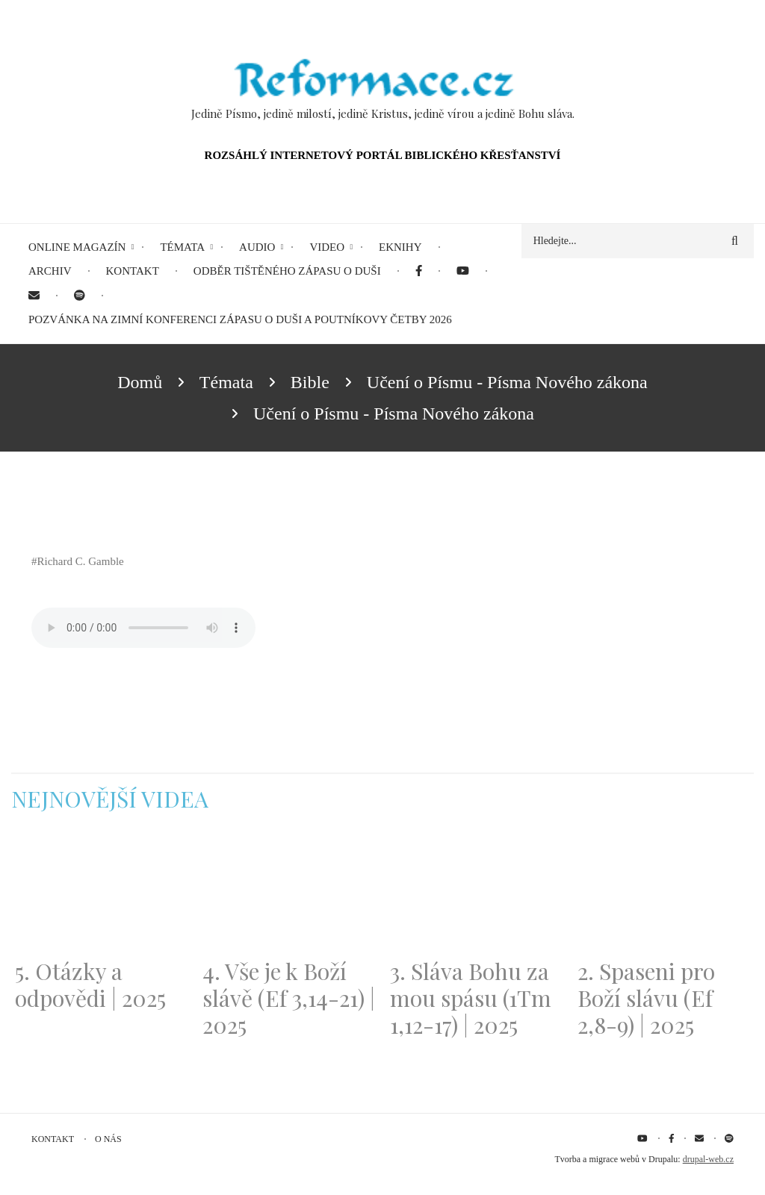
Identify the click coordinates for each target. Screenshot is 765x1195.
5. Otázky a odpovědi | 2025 (90, 984)
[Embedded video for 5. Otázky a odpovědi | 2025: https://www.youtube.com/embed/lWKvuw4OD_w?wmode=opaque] (101, 894)
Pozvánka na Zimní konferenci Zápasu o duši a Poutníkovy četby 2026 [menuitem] (240, 319)
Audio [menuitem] (257, 247)
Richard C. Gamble (80, 561)
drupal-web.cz (708, 1159)
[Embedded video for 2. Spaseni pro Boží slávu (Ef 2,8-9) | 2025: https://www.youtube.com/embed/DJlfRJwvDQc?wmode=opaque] (663, 894)
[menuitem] (418, 271)
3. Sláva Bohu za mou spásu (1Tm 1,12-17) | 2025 (470, 998)
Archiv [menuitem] (50, 271)
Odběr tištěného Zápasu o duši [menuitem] (287, 271)
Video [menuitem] (326, 247)
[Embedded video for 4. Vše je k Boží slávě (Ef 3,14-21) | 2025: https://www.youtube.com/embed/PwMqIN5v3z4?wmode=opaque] (288, 894)
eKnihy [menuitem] (400, 247)
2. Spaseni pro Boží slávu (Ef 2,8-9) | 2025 (646, 998)
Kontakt (52, 1139)
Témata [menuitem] (182, 247)
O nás (108, 1139)
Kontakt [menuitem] (132, 271)
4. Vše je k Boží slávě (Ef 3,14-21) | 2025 (288, 998)
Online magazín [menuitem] (77, 247)
